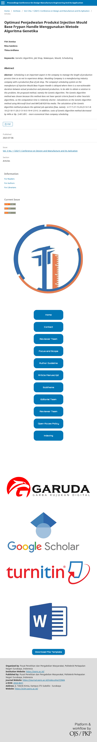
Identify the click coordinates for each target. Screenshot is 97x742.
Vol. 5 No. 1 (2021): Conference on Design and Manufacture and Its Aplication (57, 11)
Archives (16, 11)
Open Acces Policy (48, 423)
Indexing (48, 435)
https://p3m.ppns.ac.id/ (26, 688)
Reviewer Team (48, 339)
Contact (48, 327)
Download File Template (48, 652)
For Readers (9, 179)
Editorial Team (49, 399)
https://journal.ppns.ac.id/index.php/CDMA (44, 680)
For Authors (9, 183)
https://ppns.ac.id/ (35, 671)
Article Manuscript (48, 375)
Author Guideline (48, 363)
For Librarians (10, 187)
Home (7, 11)
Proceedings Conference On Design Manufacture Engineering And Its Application (45, 2)
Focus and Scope (48, 351)
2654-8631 (18, 683)
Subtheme (48, 387)
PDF (9, 124)
